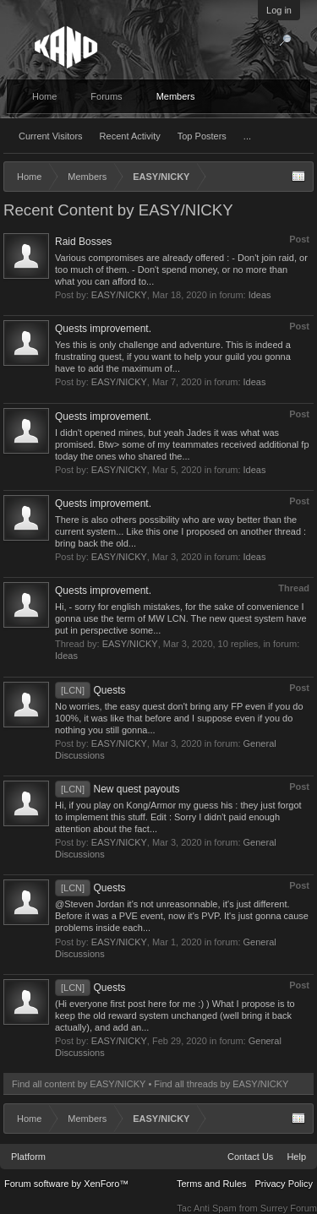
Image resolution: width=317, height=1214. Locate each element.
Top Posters (202, 136)
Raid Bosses (83, 242)
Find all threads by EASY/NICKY (221, 1084)
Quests (90, 690)
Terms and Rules (212, 1184)
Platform (28, 1156)
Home (44, 96)
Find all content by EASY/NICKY (78, 1084)
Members (175, 96)
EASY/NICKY (119, 295)
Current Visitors (51, 136)
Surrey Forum (288, 1208)
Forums (106, 96)
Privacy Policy (284, 1184)
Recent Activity (130, 136)
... (247, 136)
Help (296, 1156)
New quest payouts (117, 789)
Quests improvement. (103, 329)
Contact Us (250, 1156)
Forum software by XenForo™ (66, 1184)
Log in (279, 10)
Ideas (260, 295)
